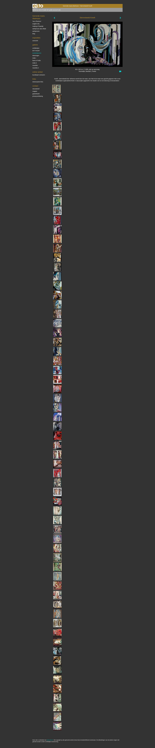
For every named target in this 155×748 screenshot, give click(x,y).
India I (34, 58)
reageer (34, 91)
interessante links (37, 82)
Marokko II (35, 68)
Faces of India (36, 60)
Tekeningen (35, 55)
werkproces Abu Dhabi (39, 28)
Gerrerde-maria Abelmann (71, 6)
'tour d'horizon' (36, 21)
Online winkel (37, 72)
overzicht (35, 40)
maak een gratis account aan (52, 10)
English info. (36, 24)
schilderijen (35, 48)
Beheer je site (36, 10)
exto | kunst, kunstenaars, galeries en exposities (38, 6)
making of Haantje (37, 26)
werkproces (36, 31)
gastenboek (36, 94)
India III (34, 63)
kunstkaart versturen (38, 75)
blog (33, 33)
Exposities (36, 38)
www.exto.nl (50, 740)
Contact (35, 86)
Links (34, 79)
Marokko (35, 65)
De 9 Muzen (36, 50)
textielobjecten (36, 53)
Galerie (35, 45)
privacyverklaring (37, 96)
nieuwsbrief (35, 89)
